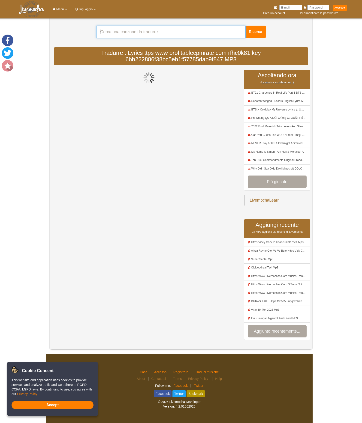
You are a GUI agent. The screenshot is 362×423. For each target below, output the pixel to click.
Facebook (180, 385)
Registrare (180, 372)
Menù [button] (59, 9)
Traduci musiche (207, 372)
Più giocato (277, 181)
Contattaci (159, 379)
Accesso (340, 7)
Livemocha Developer (184, 402)
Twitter (198, 385)
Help (218, 379)
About (141, 379)
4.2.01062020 (186, 406)
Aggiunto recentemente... (277, 331)
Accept (52, 405)
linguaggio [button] (85, 9)
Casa (143, 372)
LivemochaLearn (265, 200)
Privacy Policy (198, 379)
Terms (177, 379)
